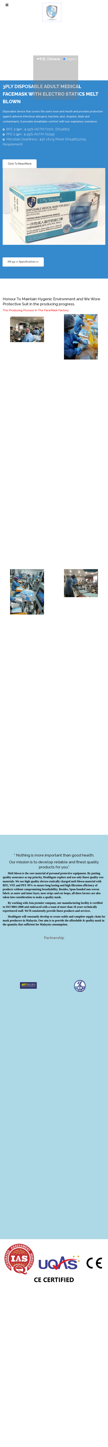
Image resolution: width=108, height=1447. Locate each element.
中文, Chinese (49, 59)
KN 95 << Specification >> (23, 261)
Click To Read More (19, 163)
